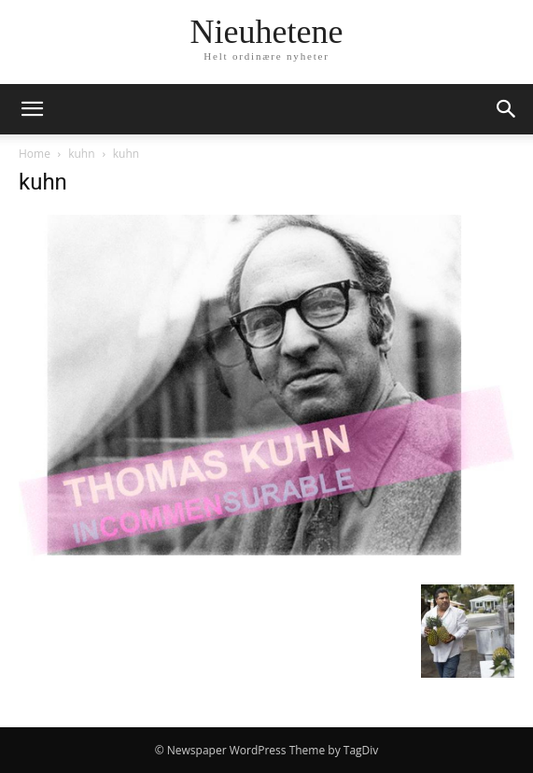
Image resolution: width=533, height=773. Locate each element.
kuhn (81, 154)
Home (34, 154)
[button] (32, 109)
